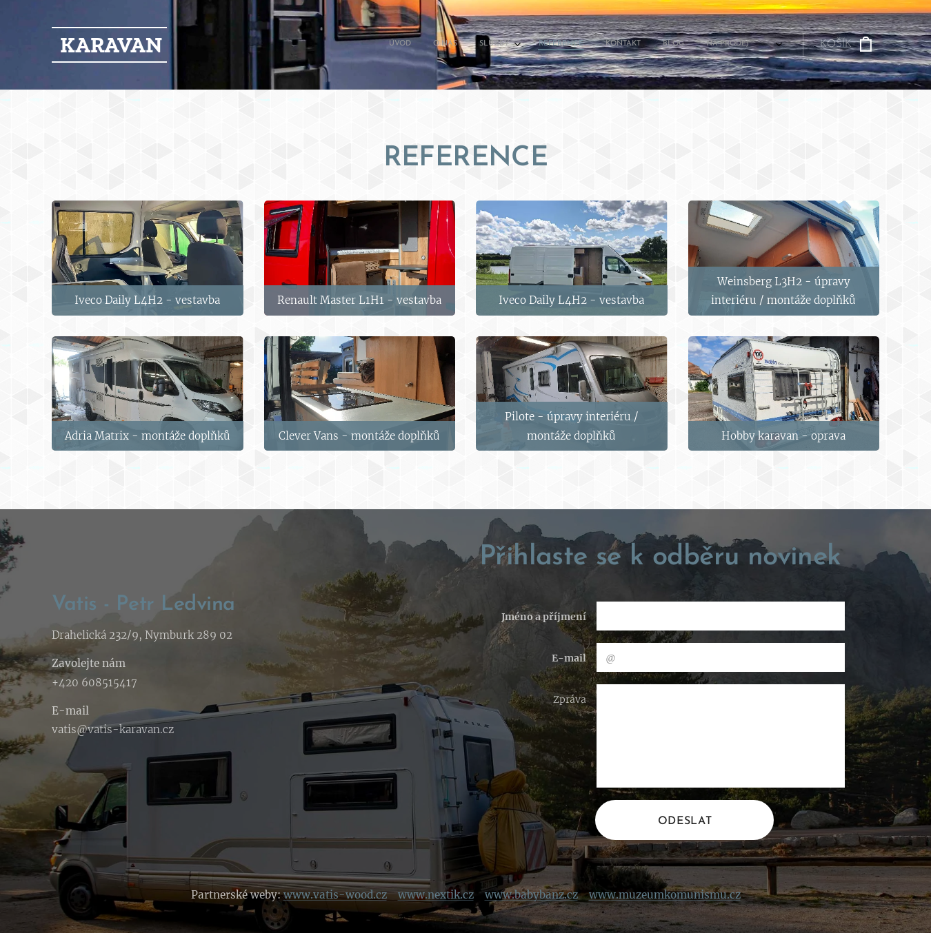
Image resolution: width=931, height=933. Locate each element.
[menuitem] (598, 45)
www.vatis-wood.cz (335, 894)
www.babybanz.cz (531, 894)
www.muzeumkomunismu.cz (665, 894)
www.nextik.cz (436, 894)
